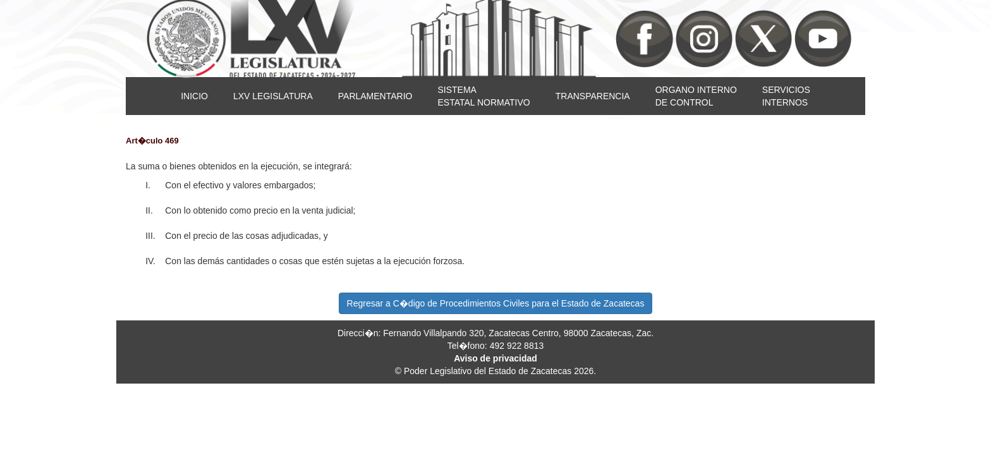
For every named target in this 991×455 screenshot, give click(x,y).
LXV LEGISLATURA (273, 96)
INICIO (194, 96)
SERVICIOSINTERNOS (786, 96)
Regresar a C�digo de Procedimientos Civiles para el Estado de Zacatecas (496, 303)
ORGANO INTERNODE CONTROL (696, 96)
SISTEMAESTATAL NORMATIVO (483, 96)
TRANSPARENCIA (593, 96)
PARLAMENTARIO (375, 96)
